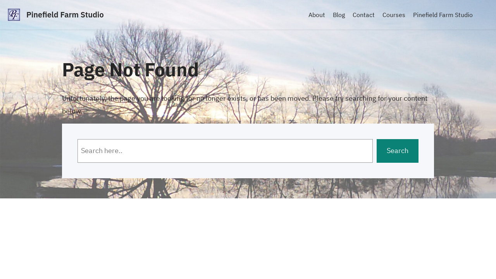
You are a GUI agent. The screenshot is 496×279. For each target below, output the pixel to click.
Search (397, 150)
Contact (364, 15)
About (316, 15)
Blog (339, 15)
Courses (393, 15)
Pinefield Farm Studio (65, 14)
